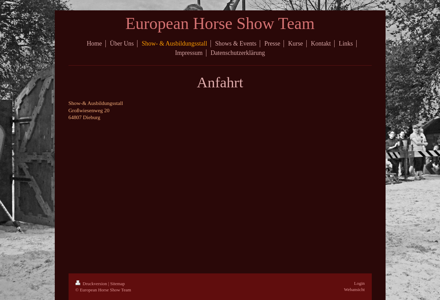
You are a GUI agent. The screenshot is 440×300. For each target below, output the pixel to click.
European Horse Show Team (220, 23)
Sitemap (117, 283)
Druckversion (91, 283)
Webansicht (354, 289)
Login (359, 283)
